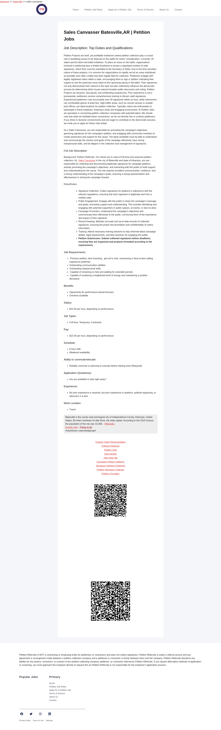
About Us (164, 9)
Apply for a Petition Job (119, 9)
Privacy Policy (25, 720)
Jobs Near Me (110, 458)
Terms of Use (38, 720)
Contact (178, 9)
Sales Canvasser (86, 160)
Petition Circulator (110, 474)
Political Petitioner (110, 446)
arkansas (4, 1)
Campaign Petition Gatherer (110, 462)
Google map (71, 427)
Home (76, 9)
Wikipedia (109, 424)
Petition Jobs (110, 450)
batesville (18, 1)
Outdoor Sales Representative (110, 442)
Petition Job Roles (93, 9)
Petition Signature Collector (110, 470)
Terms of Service (145, 9)
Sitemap (49, 720)
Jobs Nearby (110, 454)
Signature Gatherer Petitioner (110, 466)
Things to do (86, 427)
